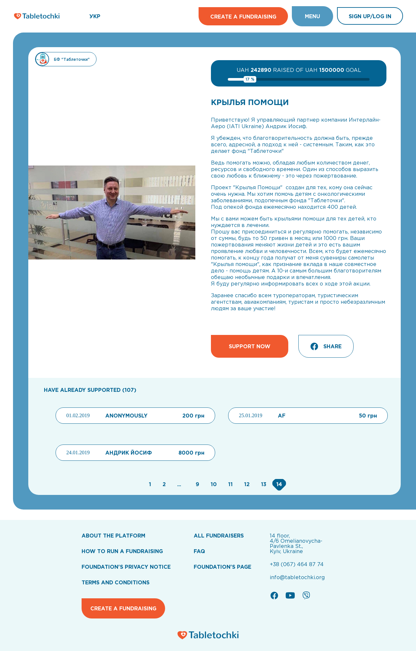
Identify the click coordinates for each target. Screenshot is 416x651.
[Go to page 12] (246, 484)
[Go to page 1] (149, 484)
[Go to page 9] (196, 484)
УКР (94, 16)
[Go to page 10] (213, 484)
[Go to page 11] (230, 484)
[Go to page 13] (262, 484)
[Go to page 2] (163, 484)
